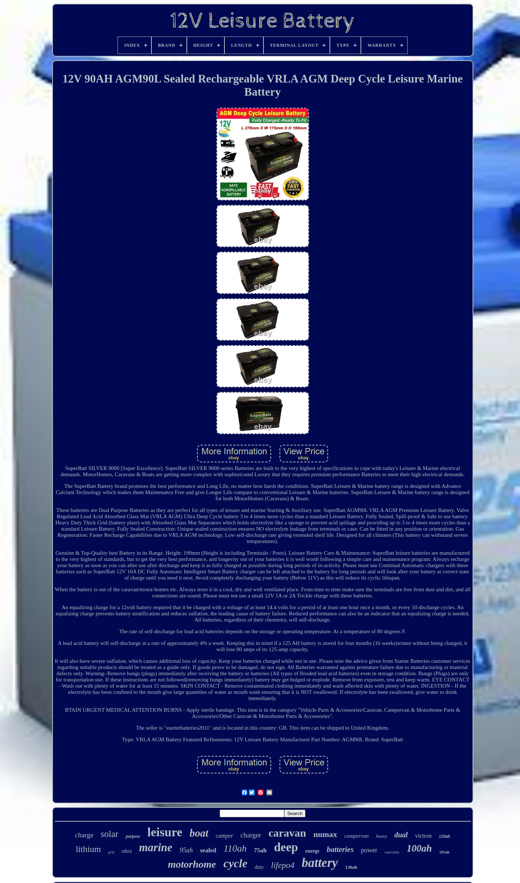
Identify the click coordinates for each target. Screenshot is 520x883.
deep (286, 847)
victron (423, 836)
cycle (235, 863)
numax (325, 834)
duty (259, 867)
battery (320, 863)
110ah (235, 848)
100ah (419, 848)
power (369, 850)
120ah (444, 836)
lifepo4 (282, 865)
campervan (356, 836)
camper (224, 836)
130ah (351, 867)
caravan (287, 833)
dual (401, 835)
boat (198, 833)
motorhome (192, 864)
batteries (340, 849)
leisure (164, 832)
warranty (392, 852)
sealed (208, 850)
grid (111, 852)
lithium (88, 849)
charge (84, 835)
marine (155, 847)
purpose (133, 836)
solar (110, 834)
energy (312, 851)
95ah (186, 850)
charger (250, 835)
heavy (381, 836)
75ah (260, 850)
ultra (127, 851)
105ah (444, 852)
